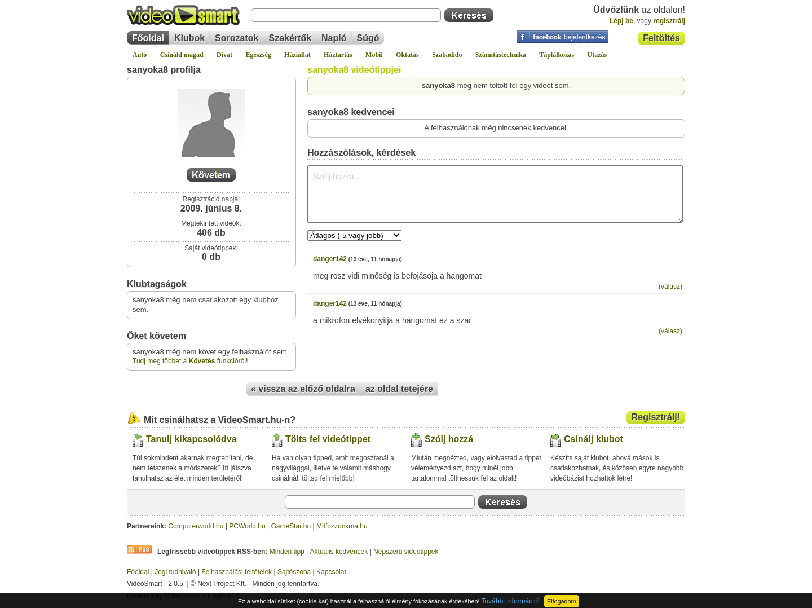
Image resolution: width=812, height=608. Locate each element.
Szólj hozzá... (495, 194)
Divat (224, 55)
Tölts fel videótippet (327, 439)
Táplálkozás (556, 55)
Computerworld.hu (195, 526)
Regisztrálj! (656, 417)
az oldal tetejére (399, 389)
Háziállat (297, 55)
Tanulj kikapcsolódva (191, 439)
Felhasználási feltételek (236, 572)
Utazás (597, 55)
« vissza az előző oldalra (303, 389)
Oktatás (407, 55)
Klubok (189, 38)
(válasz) (670, 286)
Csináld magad (182, 55)
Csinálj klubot (593, 439)
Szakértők (289, 38)
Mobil (374, 55)
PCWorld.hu (247, 526)
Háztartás (338, 55)
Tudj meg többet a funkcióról (189, 361)
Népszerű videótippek (405, 552)
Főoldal (148, 38)
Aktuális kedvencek (339, 552)
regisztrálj (669, 21)
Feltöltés (661, 38)
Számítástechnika (500, 55)
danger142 (330, 259)
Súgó (368, 38)
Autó (140, 55)
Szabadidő (447, 55)
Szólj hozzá (449, 439)
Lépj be (621, 21)
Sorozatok (236, 38)
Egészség (258, 55)
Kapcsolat (331, 572)
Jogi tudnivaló (175, 572)
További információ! (511, 601)
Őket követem (156, 336)
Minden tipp (287, 552)
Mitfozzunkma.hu (342, 526)
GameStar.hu (291, 526)
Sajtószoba (294, 572)
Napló (333, 38)
